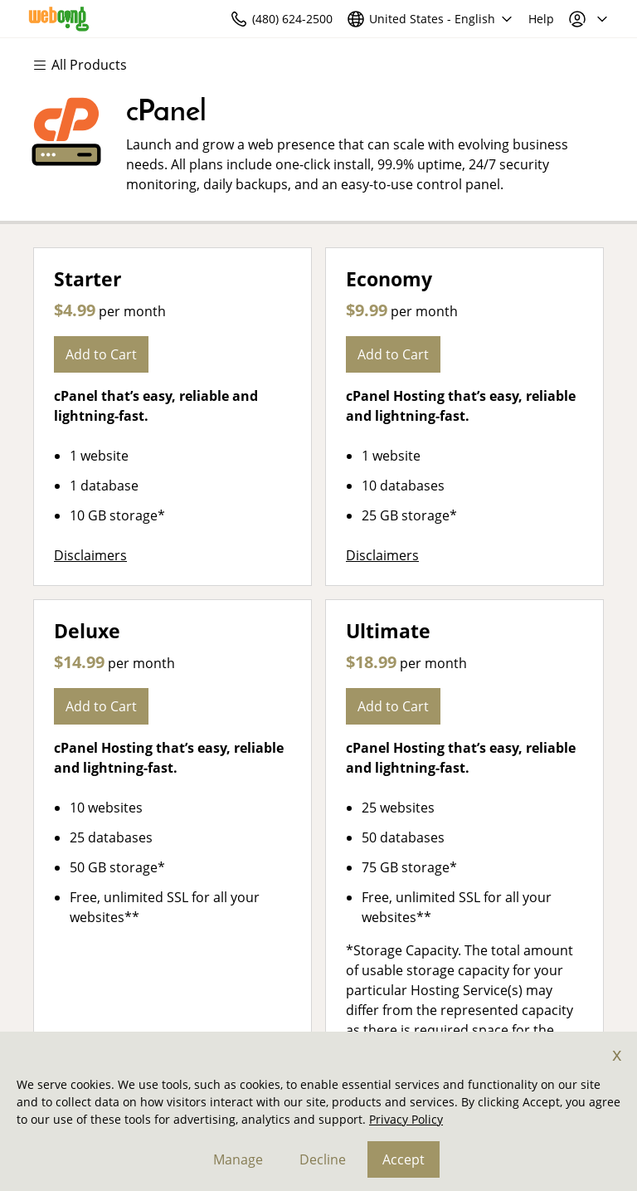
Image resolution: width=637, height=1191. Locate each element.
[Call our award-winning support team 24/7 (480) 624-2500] (503, 18)
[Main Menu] (88, 64)
